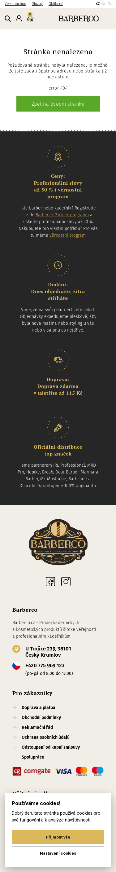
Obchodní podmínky (41, 717)
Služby (37, 4)
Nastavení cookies (58, 853)
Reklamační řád (37, 727)
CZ (98, 4)
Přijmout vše (58, 837)
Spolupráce (33, 757)
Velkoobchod (15, 4)
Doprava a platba (38, 707)
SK (103, 4)
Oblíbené (56, 4)
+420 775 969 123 (45, 665)
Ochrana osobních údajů (46, 737)
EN (109, 4)
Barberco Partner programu (62, 215)
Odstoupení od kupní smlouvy (51, 747)
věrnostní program (67, 235)
